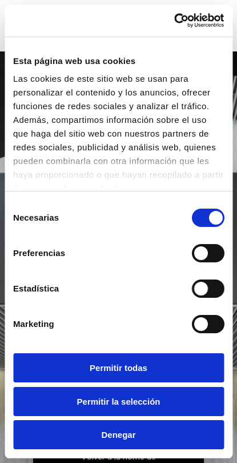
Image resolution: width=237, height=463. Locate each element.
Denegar (118, 435)
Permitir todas (118, 368)
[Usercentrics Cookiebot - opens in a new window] (174, 20)
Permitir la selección (118, 401)
